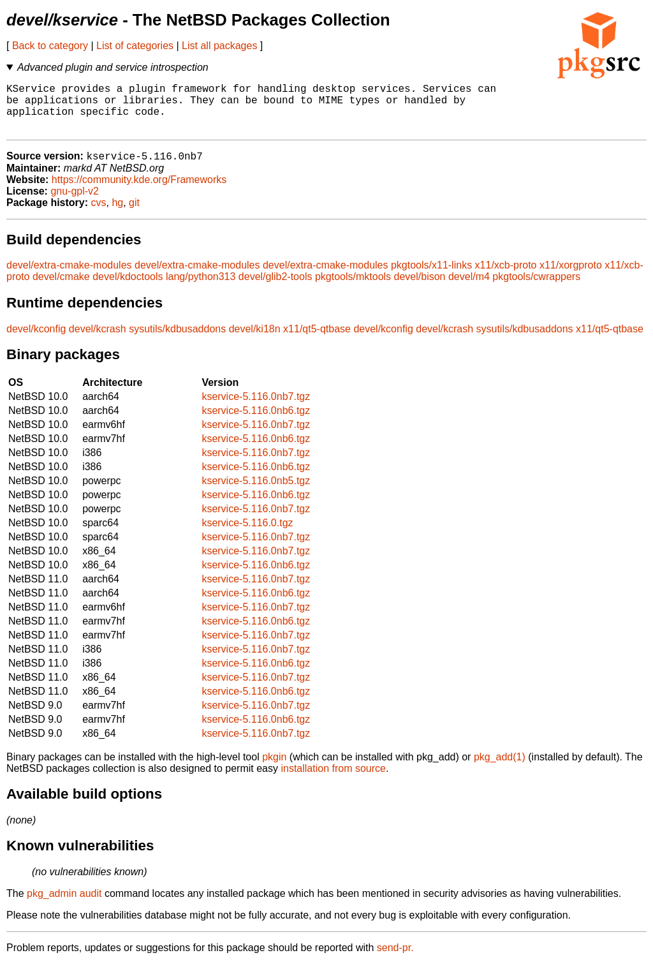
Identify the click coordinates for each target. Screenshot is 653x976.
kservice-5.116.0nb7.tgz (256, 408)
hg (117, 214)
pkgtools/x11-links (431, 277)
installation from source (333, 780)
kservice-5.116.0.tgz (247, 534)
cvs (98, 214)
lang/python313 (200, 288)
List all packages (219, 45)
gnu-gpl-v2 (74, 203)
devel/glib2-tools (275, 288)
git (134, 214)
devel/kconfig (36, 341)
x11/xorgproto (570, 277)
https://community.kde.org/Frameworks (139, 191)
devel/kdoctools (127, 288)
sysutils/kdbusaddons (177, 341)
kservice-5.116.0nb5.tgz (256, 492)
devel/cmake (61, 288)
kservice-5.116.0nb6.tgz (256, 422)
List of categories (134, 45)
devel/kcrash (97, 341)
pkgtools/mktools (353, 288)
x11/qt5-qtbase (317, 341)
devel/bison (420, 288)
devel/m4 (469, 288)
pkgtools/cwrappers (536, 288)
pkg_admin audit (64, 905)
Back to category (50, 45)
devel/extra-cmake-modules (69, 277)
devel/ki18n (255, 341)
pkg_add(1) (499, 769)
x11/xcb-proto (506, 277)
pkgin (274, 769)
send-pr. (395, 959)
